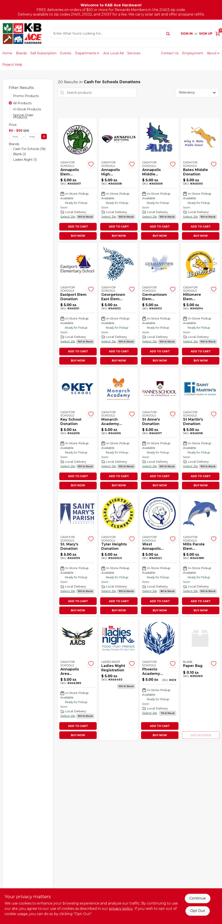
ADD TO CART (78, 226)
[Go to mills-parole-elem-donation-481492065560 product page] (200, 554)
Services (133, 53)
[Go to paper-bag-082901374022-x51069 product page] (200, 679)
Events (65, 53)
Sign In (187, 33)
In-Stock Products (27, 109)
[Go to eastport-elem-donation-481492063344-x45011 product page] (77, 304)
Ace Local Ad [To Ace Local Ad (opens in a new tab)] (113, 53)
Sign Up (205, 33)
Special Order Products (23, 116)
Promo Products (26, 96)
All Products (22, 103)
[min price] (15, 136)
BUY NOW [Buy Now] (78, 235)
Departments (85, 53)
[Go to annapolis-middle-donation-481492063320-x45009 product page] (159, 179)
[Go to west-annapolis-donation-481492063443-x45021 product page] (159, 554)
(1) (19, 154)
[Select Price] (44, 136)
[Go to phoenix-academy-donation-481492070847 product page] (159, 679)
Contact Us (169, 53)
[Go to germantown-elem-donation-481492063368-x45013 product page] (159, 304)
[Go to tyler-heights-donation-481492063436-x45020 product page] (118, 554)
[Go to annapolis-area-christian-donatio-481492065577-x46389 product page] (77, 679)
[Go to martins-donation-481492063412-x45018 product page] (200, 429)
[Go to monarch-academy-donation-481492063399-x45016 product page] (118, 429)
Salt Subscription (43, 53)
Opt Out (197, 911)
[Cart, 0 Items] (217, 33)
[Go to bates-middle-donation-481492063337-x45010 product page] (200, 179)
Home (7, 53)
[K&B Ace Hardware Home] (22, 33)
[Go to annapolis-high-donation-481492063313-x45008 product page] (118, 179)
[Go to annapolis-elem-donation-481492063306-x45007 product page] (77, 179)
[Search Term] (111, 33)
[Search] (168, 33)
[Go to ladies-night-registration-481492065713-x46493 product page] (118, 679)
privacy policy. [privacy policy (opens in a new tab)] (121, 908)
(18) (29, 149)
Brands (21, 53)
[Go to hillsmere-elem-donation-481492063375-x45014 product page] (200, 304)
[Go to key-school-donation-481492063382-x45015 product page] (77, 429)
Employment (192, 53)
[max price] (32, 136)
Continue (197, 898)
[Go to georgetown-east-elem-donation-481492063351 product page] (118, 304)
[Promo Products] (10, 95)
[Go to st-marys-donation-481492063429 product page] (77, 554)
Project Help (12, 65)
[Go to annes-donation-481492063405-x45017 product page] (159, 429)
